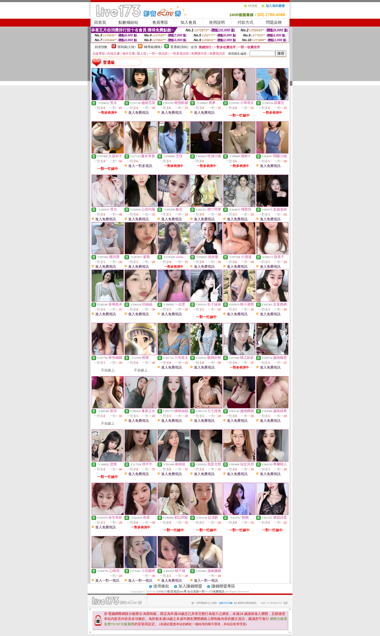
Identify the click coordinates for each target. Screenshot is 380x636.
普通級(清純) (179, 47)
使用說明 (217, 22)
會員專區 (160, 22)
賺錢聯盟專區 (223, 586)
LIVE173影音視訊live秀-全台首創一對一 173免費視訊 (191, 591)
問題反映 (274, 22)
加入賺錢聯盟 (190, 586)
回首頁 (100, 22)
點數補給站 (128, 22)
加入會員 (188, 22)
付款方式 (245, 22)
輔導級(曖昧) (153, 47)
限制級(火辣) (127, 47)
